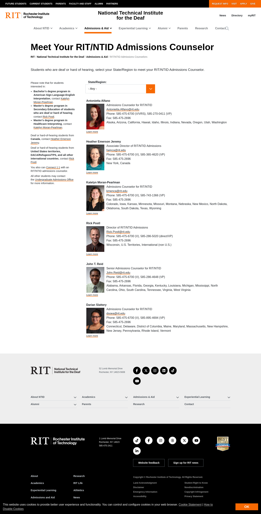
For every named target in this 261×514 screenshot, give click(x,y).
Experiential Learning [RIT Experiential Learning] (43, 490)
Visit (234, 4)
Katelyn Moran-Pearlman (48, 127)
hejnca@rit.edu (116, 150)
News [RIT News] (76, 497)
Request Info (220, 4)
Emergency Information (145, 492)
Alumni (99, 4)
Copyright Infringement (196, 492)
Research (201, 28)
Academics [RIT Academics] (37, 483)
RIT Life (78, 483)
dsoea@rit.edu (115, 313)
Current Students (41, 4)
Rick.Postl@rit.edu (118, 231)
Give (252, 4)
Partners (112, 4)
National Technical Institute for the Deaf (60, 56)
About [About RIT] (34, 476)
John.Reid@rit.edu (118, 272)
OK (246, 507)
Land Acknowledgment (145, 483)
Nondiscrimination (193, 487)
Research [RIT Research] (79, 476)
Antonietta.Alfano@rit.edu (122, 109)
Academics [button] (66, 28)
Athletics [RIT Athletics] (78, 490)
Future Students (15, 4)
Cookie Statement (190, 504)
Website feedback (149, 462)
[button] (227, 28)
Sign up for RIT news (185, 462)
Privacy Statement (193, 496)
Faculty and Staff (80, 4)
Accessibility (139, 496)
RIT (33, 56)
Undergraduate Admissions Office (54, 179)
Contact (220, 28)
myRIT (252, 15)
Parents (61, 4)
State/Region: (97, 82)
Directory (237, 15)
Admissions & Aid (97, 56)
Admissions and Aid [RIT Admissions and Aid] (43, 497)
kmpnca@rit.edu (117, 191)
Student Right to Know (196, 483)
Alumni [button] (162, 28)
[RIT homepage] (27, 15)
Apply (243, 4)
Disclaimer (138, 487)
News (222, 15)
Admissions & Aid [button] (96, 28)
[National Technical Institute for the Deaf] (55, 370)
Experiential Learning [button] (133, 28)
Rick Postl (48, 116)
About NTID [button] (41, 28)
